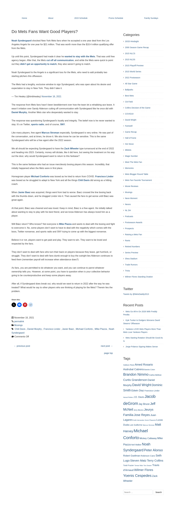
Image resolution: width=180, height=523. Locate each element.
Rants (127, 240)
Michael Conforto (40, 176)
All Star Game (131, 84)
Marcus (46, 132)
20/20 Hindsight (132, 41)
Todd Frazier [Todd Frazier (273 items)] (128, 465)
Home (24, 18)
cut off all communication (60, 60)
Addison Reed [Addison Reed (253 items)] (128, 365)
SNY (62, 124)
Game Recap (131, 132)
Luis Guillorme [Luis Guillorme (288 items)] (136, 425)
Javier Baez (24, 192)
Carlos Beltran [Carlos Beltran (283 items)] (155, 375)
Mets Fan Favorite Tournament (138, 180)
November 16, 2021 (51, 96)
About (50, 18)
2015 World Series (133, 71)
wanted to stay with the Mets (80, 56)
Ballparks (129, 90)
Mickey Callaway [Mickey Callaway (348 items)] (148, 438)
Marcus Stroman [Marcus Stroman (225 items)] (148, 425)
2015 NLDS (130, 59)
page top (108, 353)
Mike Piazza (65, 224)
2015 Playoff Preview (134, 65)
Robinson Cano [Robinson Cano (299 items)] (148, 456)
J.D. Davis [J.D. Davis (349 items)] (138, 397)
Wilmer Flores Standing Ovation (139, 277)
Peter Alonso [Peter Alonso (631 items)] (153, 450)
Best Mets (129, 96)
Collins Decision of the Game (137, 108)
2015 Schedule (80, 18)
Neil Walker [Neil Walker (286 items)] (136, 445)
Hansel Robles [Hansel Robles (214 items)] (128, 397)
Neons (128, 204)
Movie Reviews (131, 186)
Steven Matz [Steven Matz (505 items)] (138, 460)
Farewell (128, 126)
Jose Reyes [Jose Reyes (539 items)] (142, 415)
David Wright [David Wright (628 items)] (141, 385)
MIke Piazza (101, 329)
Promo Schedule (116, 18)
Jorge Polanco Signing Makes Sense (142, 346)
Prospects (129, 228)
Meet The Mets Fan (133, 162)
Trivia (127, 271)
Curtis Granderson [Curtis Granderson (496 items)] (135, 379)
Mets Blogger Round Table (136, 174)
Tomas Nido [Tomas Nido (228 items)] (138, 465)
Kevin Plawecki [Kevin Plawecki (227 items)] (150, 420)
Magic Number (131, 156)
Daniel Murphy (19, 112)
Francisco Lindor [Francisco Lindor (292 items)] (151, 391)
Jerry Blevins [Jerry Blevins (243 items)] (138, 410)
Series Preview (131, 252)
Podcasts (129, 216)
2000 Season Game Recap (137, 47)
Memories (129, 168)
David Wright (130, 120)
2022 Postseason (132, 77)
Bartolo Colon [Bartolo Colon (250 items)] (149, 370)
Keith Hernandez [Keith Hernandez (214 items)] (138, 420)
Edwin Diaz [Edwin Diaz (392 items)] (137, 390)
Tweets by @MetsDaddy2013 (136, 294)
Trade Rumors (131, 265)
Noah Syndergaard (22, 40)
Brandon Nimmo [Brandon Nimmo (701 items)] (135, 374)
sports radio (37, 124)
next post (107, 346)
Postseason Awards (133, 222)
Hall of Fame (130, 138)
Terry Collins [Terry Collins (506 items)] (155, 460)
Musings (18, 325)
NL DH (128, 210)
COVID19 (129, 114)
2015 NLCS (130, 53)
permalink (19, 321)
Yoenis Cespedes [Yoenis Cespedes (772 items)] (137, 475)
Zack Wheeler (71, 148)
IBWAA (128, 150)
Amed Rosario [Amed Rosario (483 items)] (144, 364)
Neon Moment (131, 198)
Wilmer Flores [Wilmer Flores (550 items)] (143, 470)
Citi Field (129, 102)
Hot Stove (129, 144)
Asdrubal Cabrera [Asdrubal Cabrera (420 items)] (133, 369)
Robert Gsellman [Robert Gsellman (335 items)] (131, 455)
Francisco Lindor (104, 176)
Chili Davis (84, 180)
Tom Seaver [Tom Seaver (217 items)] (147, 465)
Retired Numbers (132, 246)
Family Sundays (151, 18)
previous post (22, 346)
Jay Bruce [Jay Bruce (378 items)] (144, 404)
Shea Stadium (131, 259)
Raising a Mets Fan (133, 234)
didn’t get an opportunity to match (38, 64)
